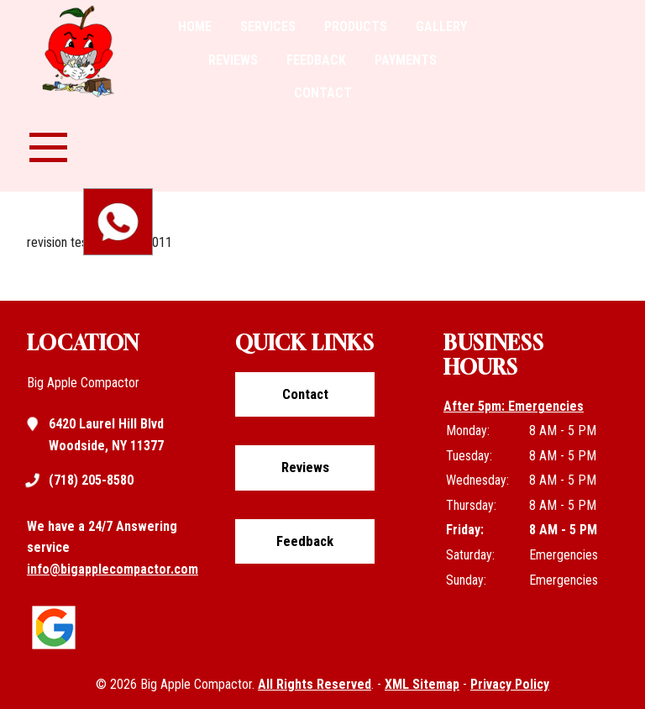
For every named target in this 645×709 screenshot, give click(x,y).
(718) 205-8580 (91, 480)
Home (195, 26)
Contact (323, 93)
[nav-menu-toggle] (48, 145)
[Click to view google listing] (58, 650)
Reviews (233, 60)
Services (268, 26)
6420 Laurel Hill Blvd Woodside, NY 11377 (106, 433)
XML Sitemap (422, 684)
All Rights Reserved (314, 684)
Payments (406, 60)
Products (355, 26)
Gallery (441, 26)
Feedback (316, 60)
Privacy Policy (509, 684)
